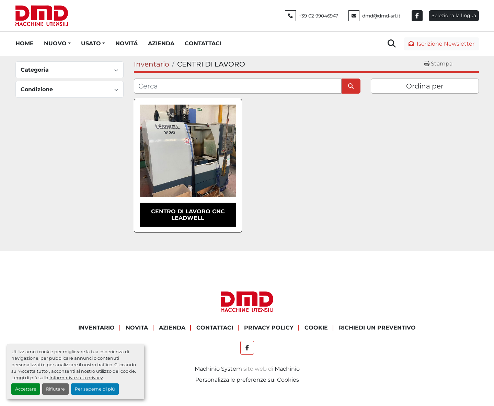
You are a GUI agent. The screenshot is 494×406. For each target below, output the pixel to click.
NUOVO (55, 43)
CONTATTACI (203, 43)
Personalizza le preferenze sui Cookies (247, 380)
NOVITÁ (126, 43)
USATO (91, 43)
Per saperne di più (95, 389)
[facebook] (417, 15)
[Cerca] (238, 86)
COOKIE (316, 327)
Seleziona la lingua (454, 15)
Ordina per (425, 86)
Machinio (287, 369)
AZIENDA (161, 43)
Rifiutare (55, 389)
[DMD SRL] (247, 301)
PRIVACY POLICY (269, 327)
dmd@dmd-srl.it (381, 16)
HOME (24, 43)
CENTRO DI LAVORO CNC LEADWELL (188, 214)
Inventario (96, 327)
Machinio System (218, 369)
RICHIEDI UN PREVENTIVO (377, 327)
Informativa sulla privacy (76, 377)
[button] (57, 43)
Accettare (25, 389)
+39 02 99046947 (318, 16)
